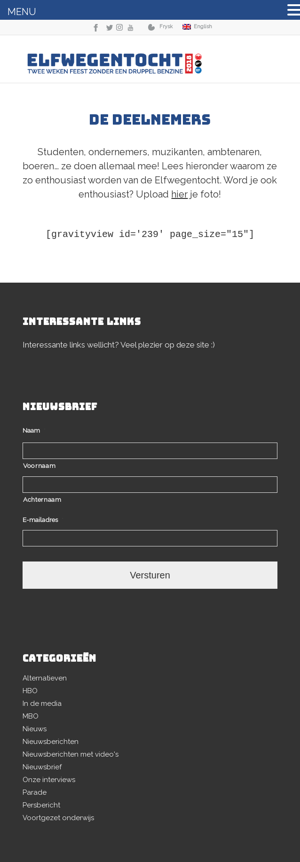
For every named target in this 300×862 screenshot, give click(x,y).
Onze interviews (49, 779)
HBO (30, 691)
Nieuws (35, 729)
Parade (35, 792)
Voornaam (39, 465)
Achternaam (42, 499)
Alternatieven (45, 678)
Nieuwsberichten (51, 741)
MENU (22, 11)
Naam (34, 430)
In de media (42, 703)
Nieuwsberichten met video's (70, 754)
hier (179, 194)
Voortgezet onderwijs (58, 818)
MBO (31, 716)
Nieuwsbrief (42, 767)
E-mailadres (43, 519)
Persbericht (41, 805)
